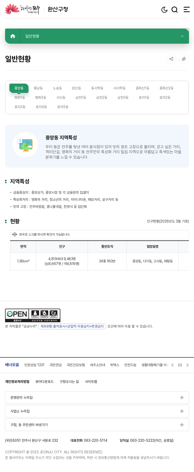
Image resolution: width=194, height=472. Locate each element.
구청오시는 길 (69, 382)
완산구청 (36, 9)
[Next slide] (187, 365)
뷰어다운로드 (44, 382)
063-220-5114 (95, 440)
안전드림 (130, 365)
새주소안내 (97, 365)
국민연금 (56, 365)
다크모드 (165, 9)
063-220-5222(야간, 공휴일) (152, 440)
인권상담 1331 (34, 365)
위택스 (114, 365)
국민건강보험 (76, 365)
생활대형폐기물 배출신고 (158, 365)
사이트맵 (91, 382)
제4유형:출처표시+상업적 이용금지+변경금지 (72, 326)
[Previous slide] (172, 365)
